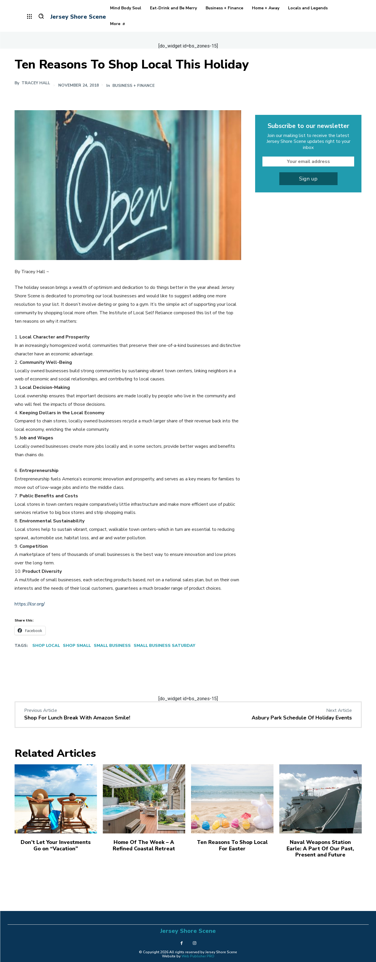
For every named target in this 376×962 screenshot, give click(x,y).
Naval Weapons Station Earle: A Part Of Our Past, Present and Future (320, 848)
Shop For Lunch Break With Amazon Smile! (77, 717)
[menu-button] (30, 16)
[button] (41, 16)
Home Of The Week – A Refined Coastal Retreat (144, 845)
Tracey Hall (36, 83)
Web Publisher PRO (197, 956)
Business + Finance (133, 86)
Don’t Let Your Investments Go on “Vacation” (56, 845)
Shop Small (77, 645)
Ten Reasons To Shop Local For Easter (232, 845)
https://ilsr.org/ (30, 604)
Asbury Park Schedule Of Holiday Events (302, 717)
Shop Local (46, 645)
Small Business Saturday (164, 645)
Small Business (112, 645)
